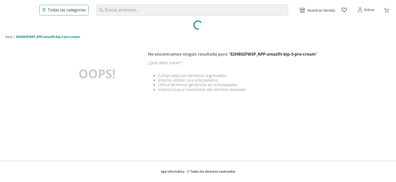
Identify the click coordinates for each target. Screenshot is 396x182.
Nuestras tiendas (321, 10)
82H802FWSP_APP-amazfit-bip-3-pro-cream (48, 37)
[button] (317, 10)
